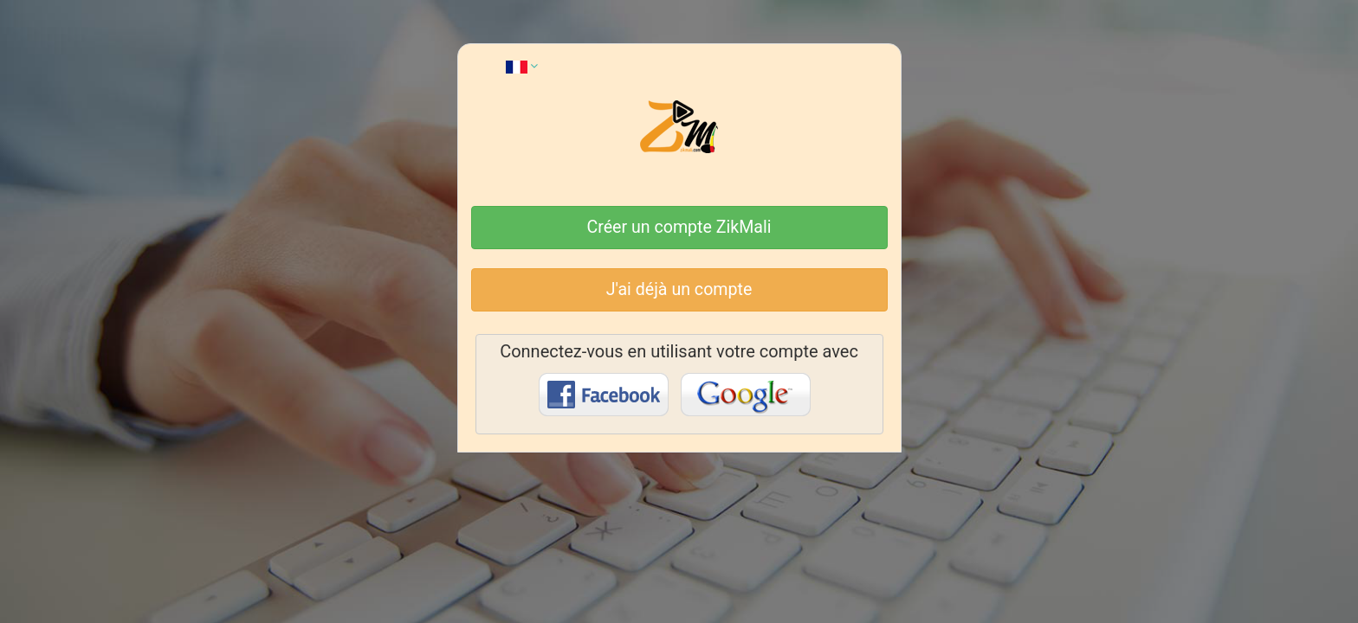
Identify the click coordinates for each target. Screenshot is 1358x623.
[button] (522, 66)
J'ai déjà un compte (679, 289)
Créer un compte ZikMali (679, 227)
